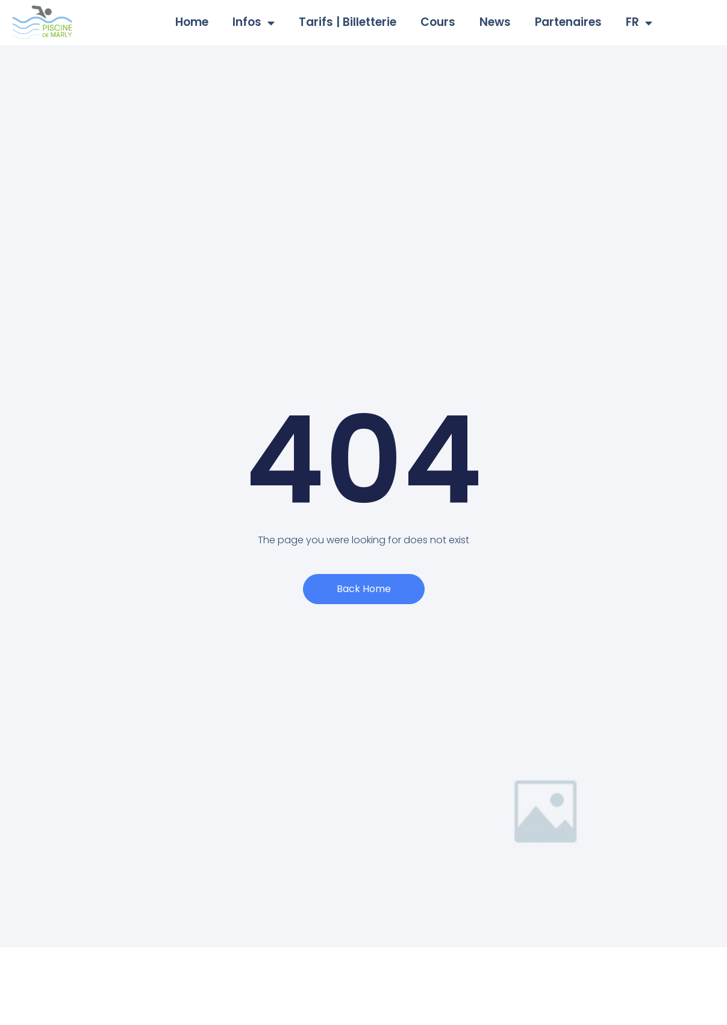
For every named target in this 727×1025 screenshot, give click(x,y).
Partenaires (568, 22)
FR (639, 22)
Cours (437, 22)
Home (191, 22)
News (495, 22)
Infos (253, 22)
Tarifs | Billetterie (347, 22)
